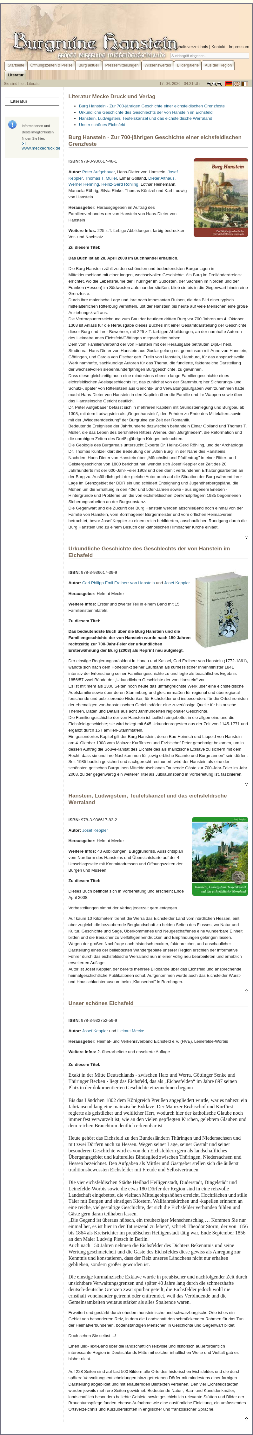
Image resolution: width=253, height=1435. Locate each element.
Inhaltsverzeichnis (191, 46)
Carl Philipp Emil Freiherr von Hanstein (118, 582)
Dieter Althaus (161, 178)
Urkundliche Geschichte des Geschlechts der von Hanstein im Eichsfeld (146, 112)
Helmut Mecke (130, 1030)
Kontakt (218, 46)
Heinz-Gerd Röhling (119, 184)
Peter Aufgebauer (98, 172)
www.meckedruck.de (41, 146)
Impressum (239, 46)
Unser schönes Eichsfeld (102, 124)
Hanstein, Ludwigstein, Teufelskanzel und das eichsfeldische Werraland (145, 118)
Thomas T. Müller (101, 178)
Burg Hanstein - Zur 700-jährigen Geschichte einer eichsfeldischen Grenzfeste (152, 106)
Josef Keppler (177, 582)
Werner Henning (84, 184)
